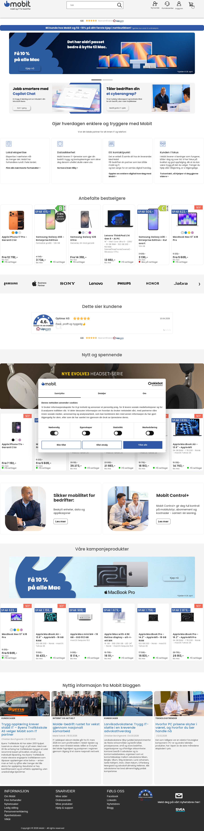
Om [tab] (144, 393)
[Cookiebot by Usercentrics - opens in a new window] (150, 384)
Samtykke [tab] (60, 393)
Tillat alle (142, 445)
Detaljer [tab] (102, 393)
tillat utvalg (102, 445)
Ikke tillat (61, 445)
